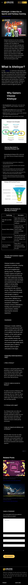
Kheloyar (8, 70)
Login (19, 2)
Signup (24, 2)
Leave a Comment (6, 480)
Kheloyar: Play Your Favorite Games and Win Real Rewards (13, 478)
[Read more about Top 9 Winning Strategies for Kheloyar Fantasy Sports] (14, 490)
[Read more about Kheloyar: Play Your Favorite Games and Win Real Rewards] (14, 468)
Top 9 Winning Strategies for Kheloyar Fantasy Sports (13, 499)
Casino (12, 480)
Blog (14, 480)
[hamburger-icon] (2, 2)
